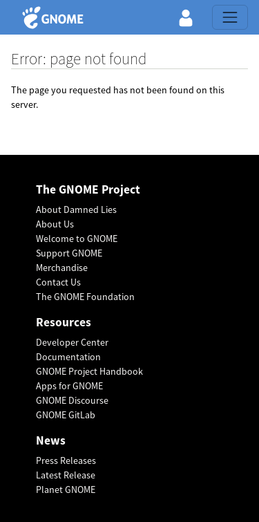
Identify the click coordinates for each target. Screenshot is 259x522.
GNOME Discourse (72, 400)
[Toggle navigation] (230, 17)
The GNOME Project (88, 190)
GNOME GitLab (65, 415)
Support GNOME (69, 253)
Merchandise (62, 267)
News (51, 441)
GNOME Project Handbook (89, 371)
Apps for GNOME (69, 386)
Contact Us (58, 282)
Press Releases (66, 460)
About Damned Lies (76, 209)
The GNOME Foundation (85, 296)
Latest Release (65, 475)
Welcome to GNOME (76, 238)
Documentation (68, 357)
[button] (185, 17)
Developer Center (72, 342)
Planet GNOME (65, 489)
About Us (55, 224)
